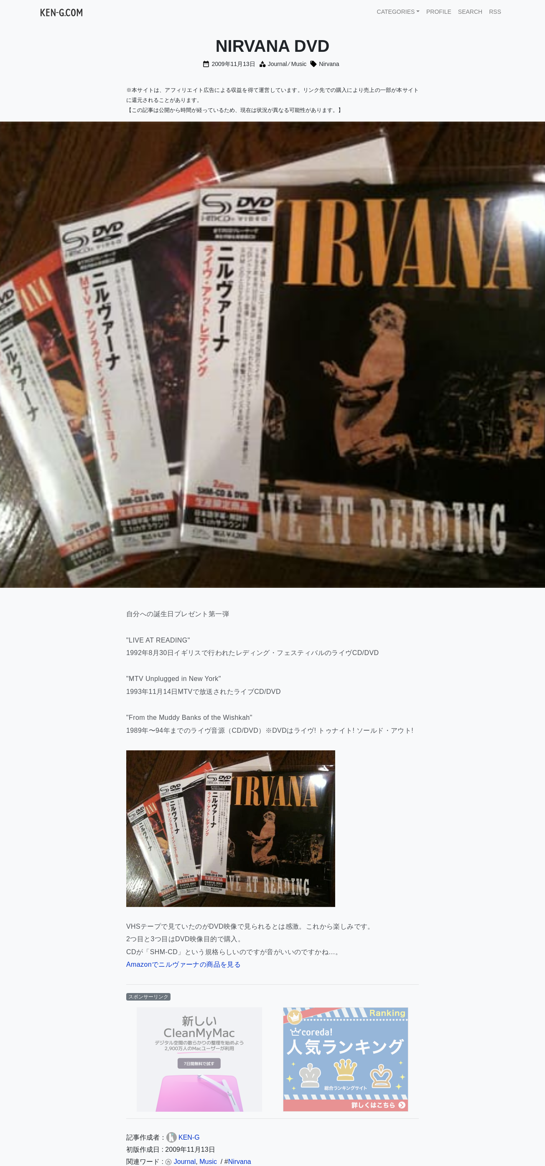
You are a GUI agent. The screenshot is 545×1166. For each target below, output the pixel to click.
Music (299, 64)
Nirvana (329, 64)
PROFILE (438, 11)
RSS (495, 11)
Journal (277, 64)
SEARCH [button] (470, 11)
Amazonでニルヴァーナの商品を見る (183, 964)
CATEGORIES (396, 11)
